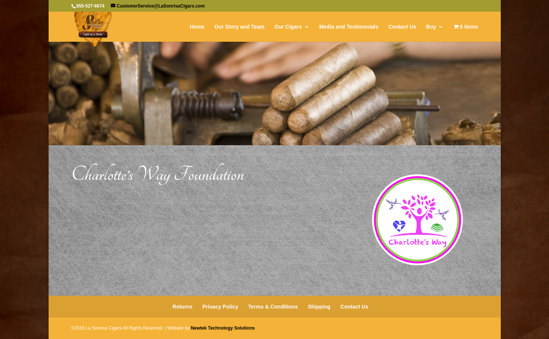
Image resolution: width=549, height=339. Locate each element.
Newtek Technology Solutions (223, 328)
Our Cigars (287, 27)
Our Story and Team (239, 27)
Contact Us (402, 27)
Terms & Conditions (273, 307)
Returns (183, 307)
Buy (431, 27)
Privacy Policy (220, 307)
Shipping (319, 307)
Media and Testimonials (348, 27)
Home (197, 27)
